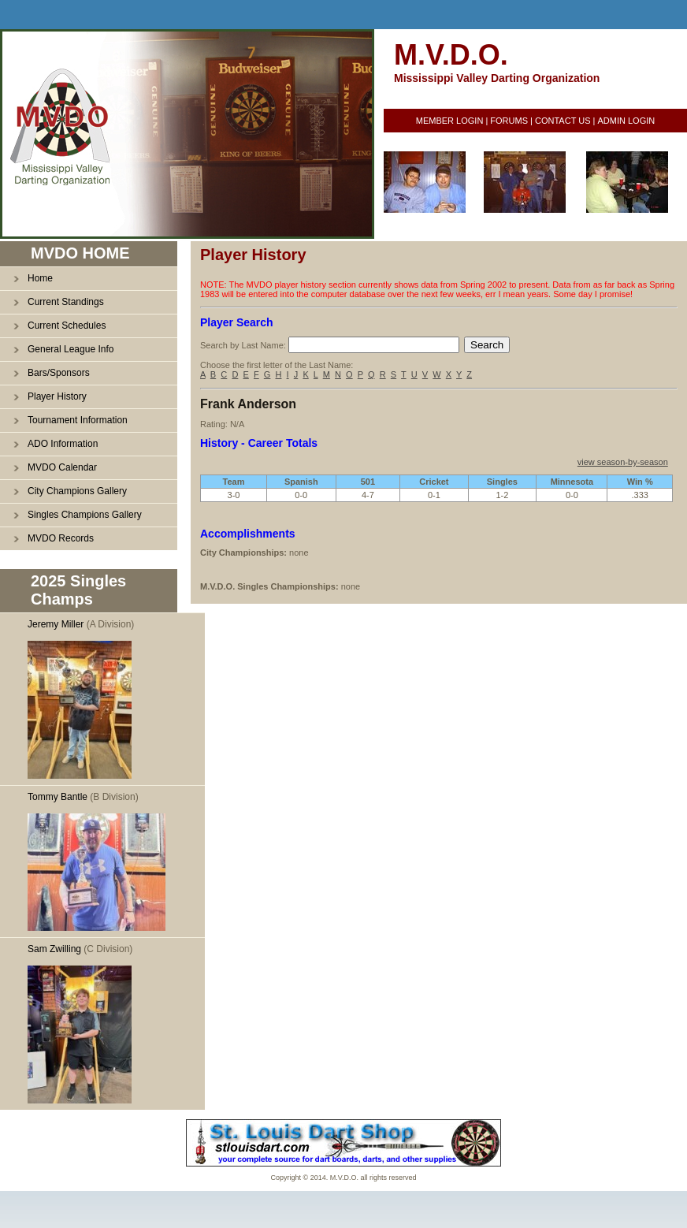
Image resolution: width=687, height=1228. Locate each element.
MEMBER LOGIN (450, 120)
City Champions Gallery (77, 491)
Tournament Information (78, 420)
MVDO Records (61, 538)
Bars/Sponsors (59, 372)
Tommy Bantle (57, 796)
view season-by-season (622, 462)
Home (40, 278)
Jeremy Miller (56, 624)
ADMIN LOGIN (626, 120)
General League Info (70, 349)
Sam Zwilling (54, 948)
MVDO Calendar (62, 467)
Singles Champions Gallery (85, 514)
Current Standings (66, 301)
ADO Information (63, 443)
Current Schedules (67, 325)
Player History (57, 396)
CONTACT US (563, 120)
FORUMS (509, 120)
